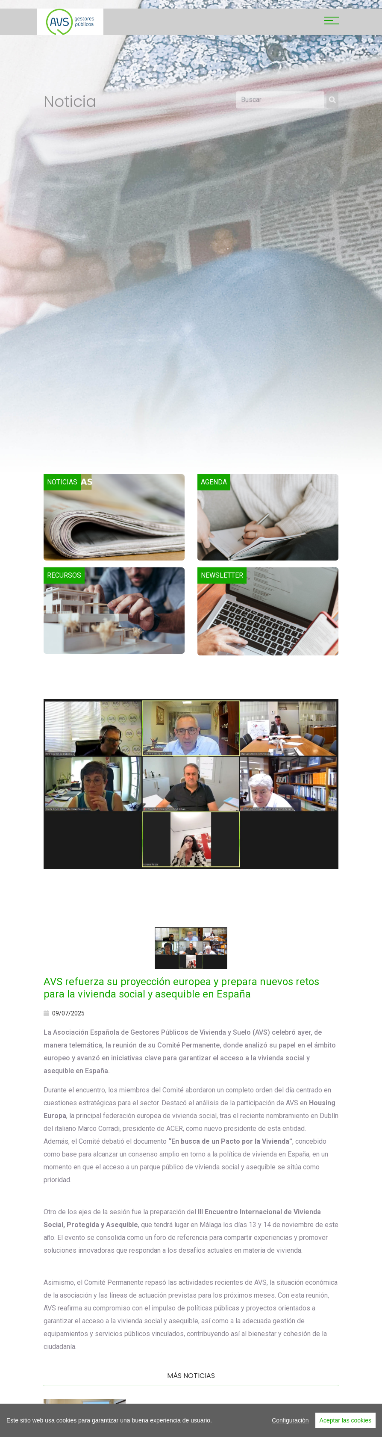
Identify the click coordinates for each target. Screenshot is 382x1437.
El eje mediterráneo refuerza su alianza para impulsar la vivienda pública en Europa (233, 1410)
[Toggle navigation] (332, 22)
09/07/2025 (64, 1013)
